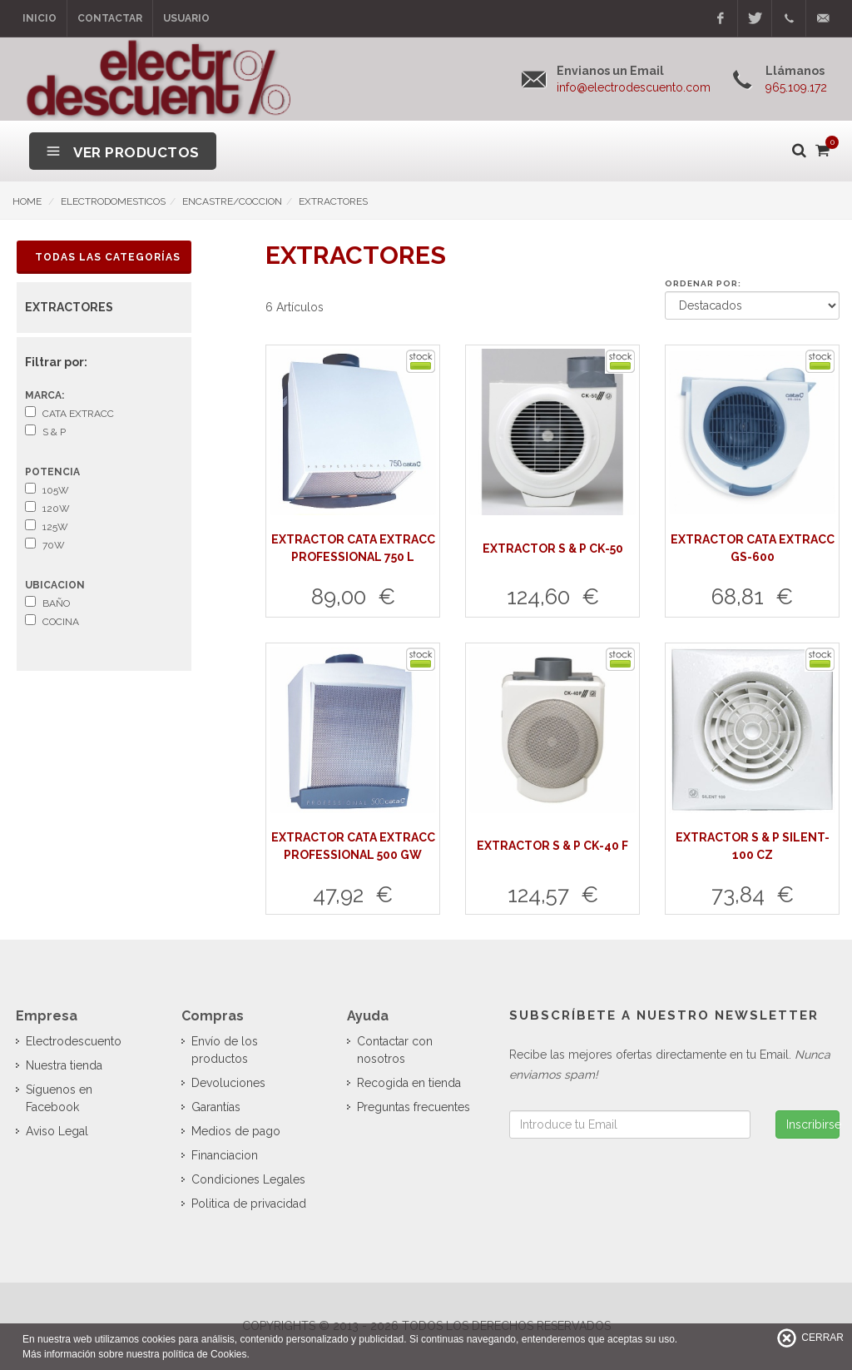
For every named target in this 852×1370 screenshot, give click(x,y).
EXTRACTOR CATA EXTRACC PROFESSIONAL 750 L (353, 548)
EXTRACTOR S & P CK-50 (553, 548)
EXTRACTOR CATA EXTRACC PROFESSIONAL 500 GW (353, 846)
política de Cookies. (206, 1354)
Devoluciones (228, 1083)
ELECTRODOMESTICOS (113, 201)
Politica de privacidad (248, 1203)
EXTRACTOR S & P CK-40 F (552, 845)
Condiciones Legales (248, 1179)
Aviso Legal (57, 1131)
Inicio (39, 18)
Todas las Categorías (108, 257)
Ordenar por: (703, 283)
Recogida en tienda (409, 1083)
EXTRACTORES (333, 201)
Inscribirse (813, 1124)
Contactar (109, 18)
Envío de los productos (224, 1050)
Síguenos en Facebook (59, 1098)
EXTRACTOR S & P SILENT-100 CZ (753, 846)
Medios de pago (235, 1131)
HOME (27, 201)
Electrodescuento (73, 1041)
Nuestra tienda (64, 1065)
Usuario (186, 18)
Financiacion (224, 1155)
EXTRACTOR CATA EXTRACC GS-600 (753, 548)
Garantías (215, 1107)
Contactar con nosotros (395, 1050)
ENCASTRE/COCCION (232, 201)
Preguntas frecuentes (413, 1107)
